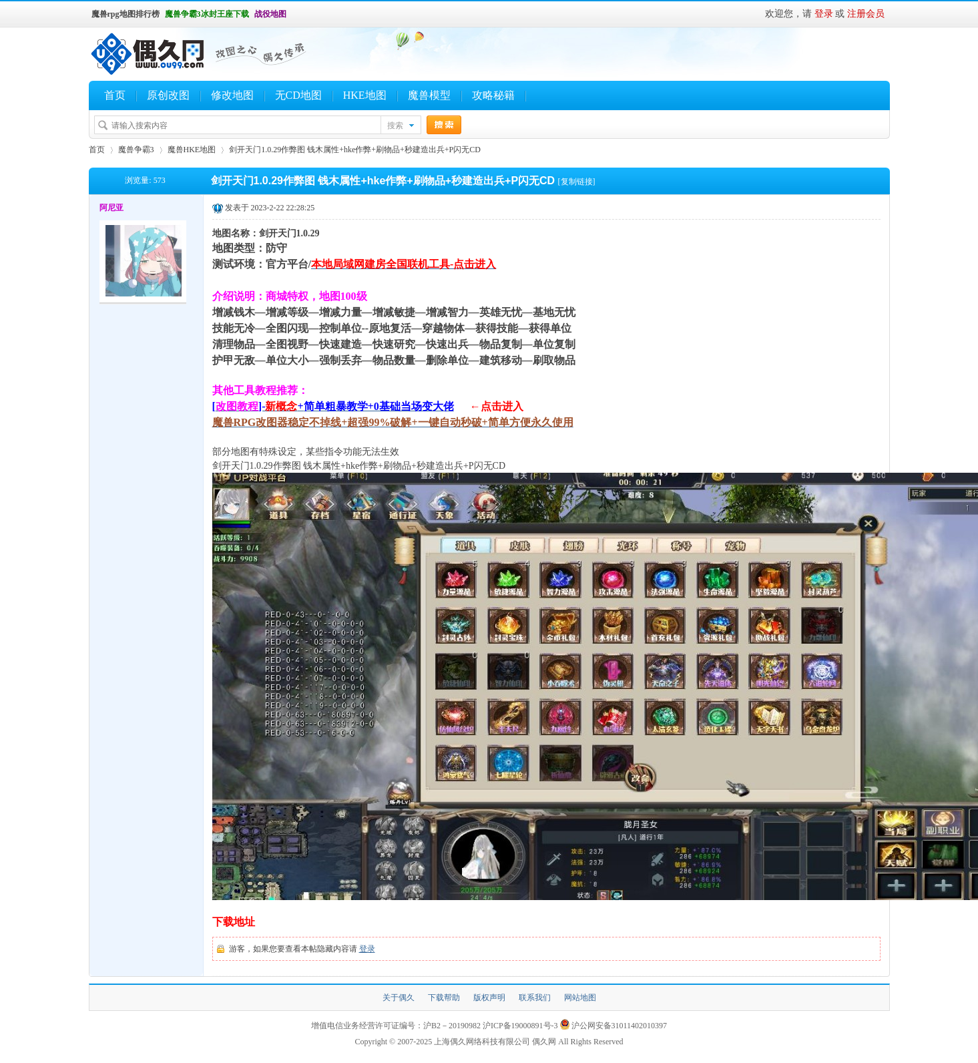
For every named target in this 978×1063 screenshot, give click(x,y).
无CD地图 (298, 95)
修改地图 (232, 95)
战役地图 (270, 14)
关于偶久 (399, 997)
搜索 (395, 125)
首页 (115, 95)
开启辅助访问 (292, 14)
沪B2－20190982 (452, 1025)
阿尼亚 (111, 207)
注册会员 (866, 14)
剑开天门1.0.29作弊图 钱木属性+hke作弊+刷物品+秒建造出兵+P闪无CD (355, 149)
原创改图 (168, 95)
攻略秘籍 (493, 95)
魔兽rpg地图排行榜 (125, 14)
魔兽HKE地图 (192, 149)
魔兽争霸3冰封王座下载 (207, 14)
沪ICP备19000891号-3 (520, 1025)
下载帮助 (444, 997)
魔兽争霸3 (136, 149)
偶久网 (544, 1041)
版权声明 (489, 997)
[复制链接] (576, 181)
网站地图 (580, 997)
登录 (823, 14)
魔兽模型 (429, 95)
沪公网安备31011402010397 (619, 1025)
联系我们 (535, 997)
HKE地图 (365, 95)
